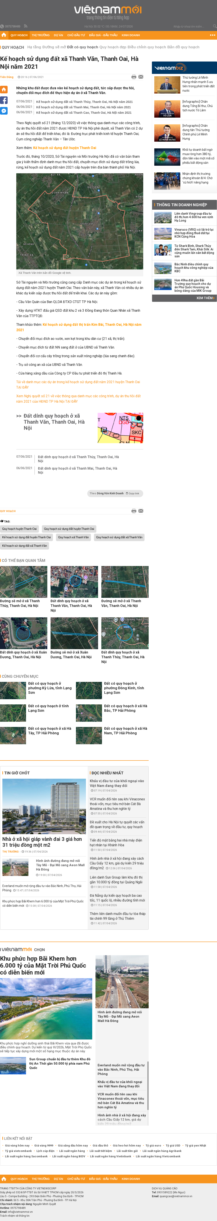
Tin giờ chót (17, 773)
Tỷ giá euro (153, 1145)
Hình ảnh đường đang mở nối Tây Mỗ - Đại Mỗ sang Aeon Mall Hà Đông (60, 865)
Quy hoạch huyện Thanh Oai (19, 529)
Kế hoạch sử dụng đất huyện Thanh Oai (26, 537)
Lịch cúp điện (45, 1151)
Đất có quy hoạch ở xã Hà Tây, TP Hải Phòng (49, 730)
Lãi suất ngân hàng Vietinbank (110, 1156)
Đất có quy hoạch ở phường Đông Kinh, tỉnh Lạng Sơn (124, 688)
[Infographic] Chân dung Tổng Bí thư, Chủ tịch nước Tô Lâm (197, 106)
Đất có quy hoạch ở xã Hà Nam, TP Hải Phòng (125, 730)
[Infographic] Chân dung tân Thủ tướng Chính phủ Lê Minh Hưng (196, 132)
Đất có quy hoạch (82, 47)
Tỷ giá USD (173, 1145)
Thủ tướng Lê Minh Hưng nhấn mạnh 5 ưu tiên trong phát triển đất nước (198, 84)
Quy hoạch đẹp (112, 47)
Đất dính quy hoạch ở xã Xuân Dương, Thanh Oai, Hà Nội (23, 654)
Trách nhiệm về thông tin (15, 1215)
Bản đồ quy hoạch (183, 47)
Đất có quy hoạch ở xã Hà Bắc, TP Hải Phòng (125, 708)
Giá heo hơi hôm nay (127, 1145)
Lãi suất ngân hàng (72, 1151)
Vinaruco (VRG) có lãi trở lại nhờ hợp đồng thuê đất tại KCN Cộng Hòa (194, 233)
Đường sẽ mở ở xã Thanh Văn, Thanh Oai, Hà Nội (121, 603)
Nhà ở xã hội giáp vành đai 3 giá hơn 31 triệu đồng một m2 (42, 842)
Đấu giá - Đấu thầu (103, 35)
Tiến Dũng (6, 77)
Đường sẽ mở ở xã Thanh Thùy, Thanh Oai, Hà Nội (20, 603)
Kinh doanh (131, 35)
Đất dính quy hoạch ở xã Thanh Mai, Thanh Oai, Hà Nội (77, 470)
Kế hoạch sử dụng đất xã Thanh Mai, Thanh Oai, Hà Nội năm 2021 (83, 107)
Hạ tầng (34, 47)
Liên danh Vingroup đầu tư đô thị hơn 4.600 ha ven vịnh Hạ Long (193, 217)
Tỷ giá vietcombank (18, 1151)
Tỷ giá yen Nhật (195, 1145)
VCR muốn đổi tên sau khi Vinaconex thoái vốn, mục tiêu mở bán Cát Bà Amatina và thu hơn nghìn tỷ (117, 804)
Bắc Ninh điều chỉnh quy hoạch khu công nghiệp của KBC (193, 268)
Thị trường (41, 35)
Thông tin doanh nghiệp (181, 205)
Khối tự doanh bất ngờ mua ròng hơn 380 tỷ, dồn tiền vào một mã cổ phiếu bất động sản (198, 156)
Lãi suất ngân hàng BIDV (68, 1156)
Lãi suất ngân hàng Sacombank (26, 1156)
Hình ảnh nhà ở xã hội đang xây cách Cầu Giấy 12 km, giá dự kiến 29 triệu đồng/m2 (117, 863)
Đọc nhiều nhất (107, 773)
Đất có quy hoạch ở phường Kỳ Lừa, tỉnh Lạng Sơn (50, 688)
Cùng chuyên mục (20, 676)
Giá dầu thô (100, 1145)
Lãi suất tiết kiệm (101, 1151)
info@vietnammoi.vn (20, 1211)
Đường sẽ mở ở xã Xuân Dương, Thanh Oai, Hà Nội (71, 654)
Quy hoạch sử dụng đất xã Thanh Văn (119, 537)
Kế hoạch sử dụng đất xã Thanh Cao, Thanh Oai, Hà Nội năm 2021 (84, 112)
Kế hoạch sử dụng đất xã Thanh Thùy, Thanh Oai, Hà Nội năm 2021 (84, 102)
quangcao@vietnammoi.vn (176, 1196)
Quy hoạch (19, 35)
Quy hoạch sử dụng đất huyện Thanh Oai (69, 529)
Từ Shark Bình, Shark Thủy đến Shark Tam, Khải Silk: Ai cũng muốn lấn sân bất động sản (194, 251)
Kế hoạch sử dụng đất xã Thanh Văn (24, 545)
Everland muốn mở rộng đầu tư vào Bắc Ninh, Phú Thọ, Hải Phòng (121, 1069)
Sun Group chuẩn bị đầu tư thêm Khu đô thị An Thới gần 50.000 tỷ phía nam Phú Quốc (59, 1063)
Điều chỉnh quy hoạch (147, 47)
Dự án (58, 35)
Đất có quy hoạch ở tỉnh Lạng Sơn (48, 708)
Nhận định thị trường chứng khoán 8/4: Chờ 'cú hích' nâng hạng (197, 178)
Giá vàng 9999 (43, 1145)
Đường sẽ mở (54, 47)
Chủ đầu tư (76, 35)
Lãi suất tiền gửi (127, 1151)
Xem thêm (206, 298)
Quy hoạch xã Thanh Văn (73, 537)
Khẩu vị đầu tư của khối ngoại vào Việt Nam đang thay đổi (120, 1084)
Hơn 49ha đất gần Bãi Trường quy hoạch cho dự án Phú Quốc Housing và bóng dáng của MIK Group (192, 285)
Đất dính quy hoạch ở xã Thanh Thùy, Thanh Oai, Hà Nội (78, 459)
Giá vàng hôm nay (17, 1145)
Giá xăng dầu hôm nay (73, 1145)
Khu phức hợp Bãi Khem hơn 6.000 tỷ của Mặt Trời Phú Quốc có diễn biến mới (43, 965)
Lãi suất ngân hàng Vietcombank (158, 1156)
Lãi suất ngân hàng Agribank (162, 1151)
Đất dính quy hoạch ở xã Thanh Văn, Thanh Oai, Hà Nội (54, 422)
